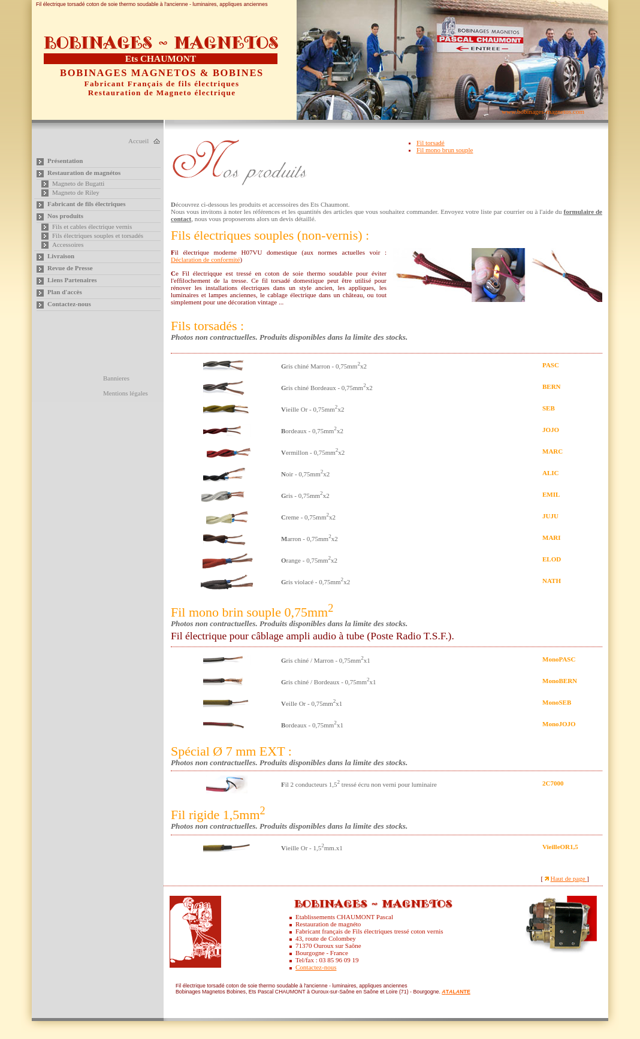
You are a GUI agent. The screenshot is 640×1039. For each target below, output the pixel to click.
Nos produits (65, 215)
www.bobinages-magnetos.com (543, 111)
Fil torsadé (430, 142)
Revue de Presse (70, 267)
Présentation (65, 160)
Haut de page (569, 878)
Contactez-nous (69, 303)
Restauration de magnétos (83, 172)
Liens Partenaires (72, 279)
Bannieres (116, 378)
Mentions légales (125, 393)
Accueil (138, 140)
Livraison (60, 255)
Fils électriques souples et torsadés (97, 235)
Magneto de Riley (75, 192)
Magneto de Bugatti (78, 183)
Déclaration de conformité (205, 259)
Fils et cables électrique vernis (92, 226)
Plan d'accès (64, 291)
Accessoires (68, 244)
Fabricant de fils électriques (86, 203)
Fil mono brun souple (444, 149)
